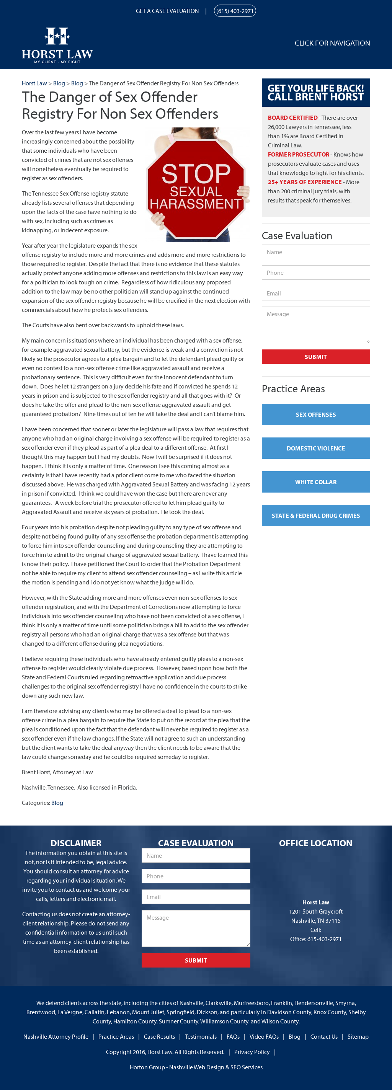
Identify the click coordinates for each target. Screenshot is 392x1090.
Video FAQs (264, 1036)
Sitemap (358, 1036)
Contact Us (324, 1036)
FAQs (233, 1036)
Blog (57, 802)
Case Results (159, 1036)
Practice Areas (116, 1036)
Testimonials (201, 1036)
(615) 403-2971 (235, 11)
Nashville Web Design (196, 1067)
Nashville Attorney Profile (55, 1036)
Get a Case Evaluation (167, 11)
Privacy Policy (252, 1052)
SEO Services (246, 1067)
